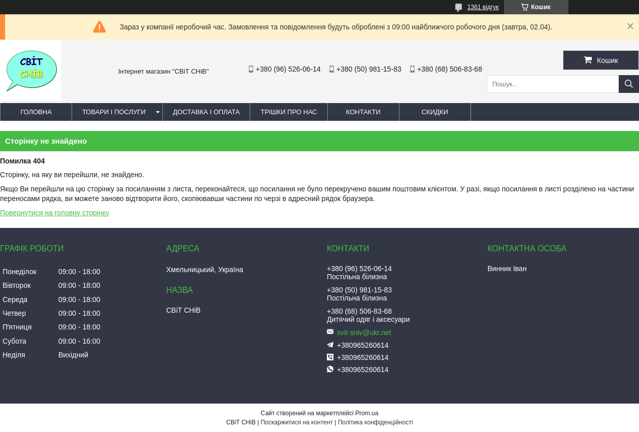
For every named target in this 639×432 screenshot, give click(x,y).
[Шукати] (629, 84)
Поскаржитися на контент (296, 422)
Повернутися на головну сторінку (54, 213)
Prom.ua (366, 413)
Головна (36, 112)
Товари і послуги (114, 112)
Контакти (363, 112)
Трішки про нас (288, 112)
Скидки (435, 112)
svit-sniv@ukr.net (364, 332)
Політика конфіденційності (375, 422)
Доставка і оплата (206, 112)
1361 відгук (483, 7)
